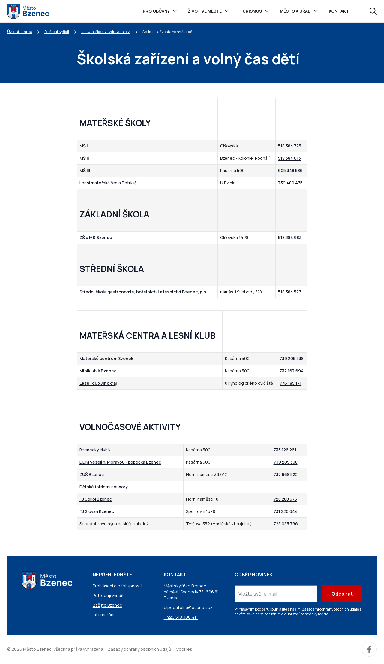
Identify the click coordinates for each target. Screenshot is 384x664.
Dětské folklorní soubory (104, 487)
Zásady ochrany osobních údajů (139, 649)
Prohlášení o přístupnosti (117, 586)
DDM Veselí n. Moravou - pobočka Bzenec (120, 462)
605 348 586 (290, 170)
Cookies (184, 649)
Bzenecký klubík (95, 450)
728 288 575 (285, 499)
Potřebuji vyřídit (56, 31)
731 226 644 (286, 511)
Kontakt (339, 11)
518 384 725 (289, 146)
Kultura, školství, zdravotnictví (105, 31)
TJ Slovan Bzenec (97, 511)
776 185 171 (291, 383)
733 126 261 (285, 450)
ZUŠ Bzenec (92, 474)
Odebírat (342, 593)
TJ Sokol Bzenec (96, 499)
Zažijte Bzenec (107, 605)
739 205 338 (292, 358)
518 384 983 (290, 237)
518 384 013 (289, 158)
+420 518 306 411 (181, 617)
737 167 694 (292, 371)
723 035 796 (286, 523)
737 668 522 (286, 474)
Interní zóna (104, 614)
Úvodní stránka (19, 31)
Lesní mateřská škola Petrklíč (108, 183)
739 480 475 (290, 183)
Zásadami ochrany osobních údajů (330, 609)
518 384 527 (289, 292)
